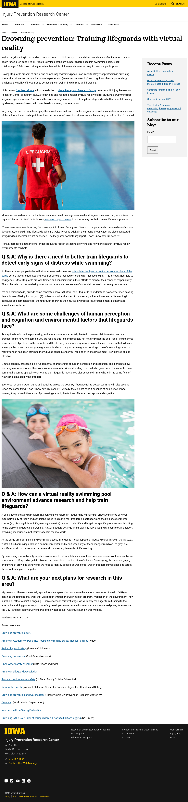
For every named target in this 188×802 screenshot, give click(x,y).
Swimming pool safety (14, 648)
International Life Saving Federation (22, 710)
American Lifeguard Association (19, 671)
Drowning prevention (13, 656)
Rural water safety (12, 687)
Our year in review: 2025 (159, 99)
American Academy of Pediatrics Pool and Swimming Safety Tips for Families (45, 640)
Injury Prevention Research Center (35, 14)
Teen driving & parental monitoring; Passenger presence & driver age (164, 108)
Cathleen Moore (25, 90)
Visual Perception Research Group (77, 90)
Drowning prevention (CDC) (17, 632)
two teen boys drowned (58, 219)
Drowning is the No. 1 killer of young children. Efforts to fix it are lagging (41, 717)
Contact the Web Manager (23, 763)
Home (4, 33)
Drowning (7, 702)
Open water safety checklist (17, 663)
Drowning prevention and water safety (23, 694)
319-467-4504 (16, 758)
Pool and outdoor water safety (18, 679)
